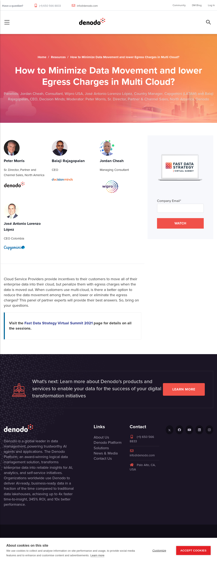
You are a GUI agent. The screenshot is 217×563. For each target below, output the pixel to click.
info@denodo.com (87, 6)
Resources (58, 57)
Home (42, 57)
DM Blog (197, 5)
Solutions (101, 448)
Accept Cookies (193, 550)
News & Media (106, 453)
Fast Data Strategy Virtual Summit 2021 (58, 323)
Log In (211, 5)
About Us (101, 437)
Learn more (183, 389)
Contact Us (103, 458)
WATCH (180, 223)
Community (179, 5)
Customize (159, 550)
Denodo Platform (108, 442)
